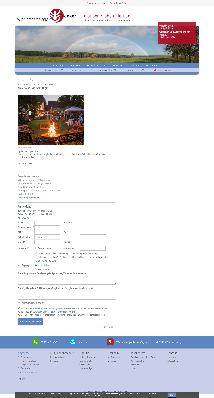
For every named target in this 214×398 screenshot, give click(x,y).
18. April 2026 (166, 28)
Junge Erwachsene (80, 70)
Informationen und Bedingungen (47, 312)
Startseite (58, 65)
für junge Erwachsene (27, 364)
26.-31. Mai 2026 (167, 37)
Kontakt (172, 356)
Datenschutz (172, 364)
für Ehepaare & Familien (101, 70)
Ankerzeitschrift (138, 364)
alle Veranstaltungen (163, 70)
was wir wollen (86, 364)
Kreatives (135, 368)
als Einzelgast (114, 360)
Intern (21, 382)
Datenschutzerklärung (43, 315)
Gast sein (134, 65)
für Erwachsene (52, 70)
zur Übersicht (107, 330)
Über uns (117, 65)
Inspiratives (152, 65)
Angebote (75, 65)
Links (133, 371)
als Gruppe (112, 364)
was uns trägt (85, 371)
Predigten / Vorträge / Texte (143, 360)
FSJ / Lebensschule (96, 65)
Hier (20, 163)
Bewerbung (55, 364)
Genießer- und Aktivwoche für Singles (174, 33)
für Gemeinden (133, 70)
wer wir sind (84, 368)
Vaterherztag (166, 25)
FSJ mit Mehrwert (58, 360)
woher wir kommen (88, 360)
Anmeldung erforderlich (28, 197)
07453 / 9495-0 (49, 345)
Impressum (172, 360)
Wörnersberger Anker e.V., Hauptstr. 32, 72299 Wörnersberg (148, 345)
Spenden (83, 345)
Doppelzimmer (66, 254)
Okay (171, 395)
